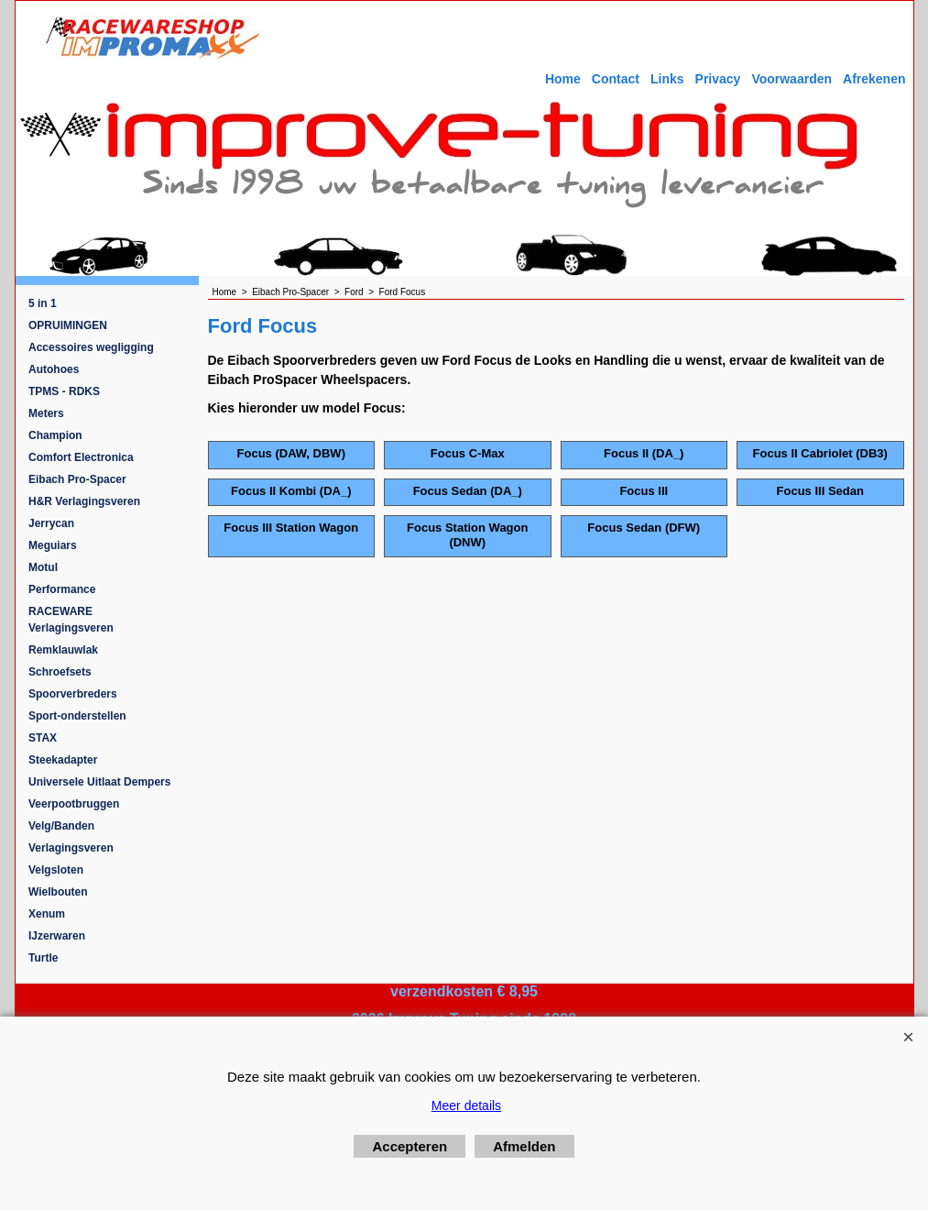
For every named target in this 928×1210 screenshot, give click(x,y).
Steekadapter (62, 760)
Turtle (43, 958)
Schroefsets (60, 672)
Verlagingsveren (71, 848)
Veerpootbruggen (73, 804)
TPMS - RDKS (64, 391)
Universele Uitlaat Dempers (99, 782)
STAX (42, 738)
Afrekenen (874, 79)
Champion (55, 435)
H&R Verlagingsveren (84, 501)
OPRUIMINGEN (67, 325)
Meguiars (52, 545)
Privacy (718, 79)
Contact (615, 79)
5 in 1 (42, 303)
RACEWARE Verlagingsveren (71, 619)
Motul (43, 567)
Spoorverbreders (72, 694)
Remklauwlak (63, 650)
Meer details (466, 1105)
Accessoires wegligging (91, 347)
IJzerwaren (56, 936)
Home (563, 79)
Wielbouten (58, 892)
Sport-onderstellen (77, 716)
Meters (46, 413)
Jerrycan (51, 523)
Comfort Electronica (81, 457)
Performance (61, 589)
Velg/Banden (61, 826)
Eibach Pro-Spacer (77, 479)
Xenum (46, 914)
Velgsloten (55, 870)
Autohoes (53, 369)
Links (667, 79)
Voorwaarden (791, 79)
